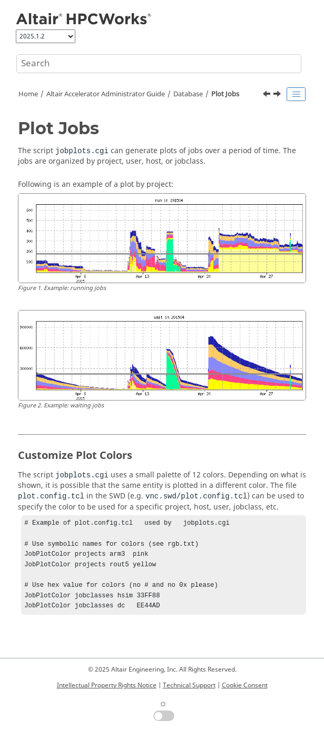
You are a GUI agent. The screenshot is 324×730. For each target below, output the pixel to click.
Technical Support (189, 685)
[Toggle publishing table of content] (296, 94)
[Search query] (158, 63)
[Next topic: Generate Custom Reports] (278, 95)
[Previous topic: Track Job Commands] (267, 95)
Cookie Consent (245, 685)
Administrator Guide (105, 94)
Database (188, 94)
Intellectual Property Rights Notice (106, 685)
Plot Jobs (225, 94)
